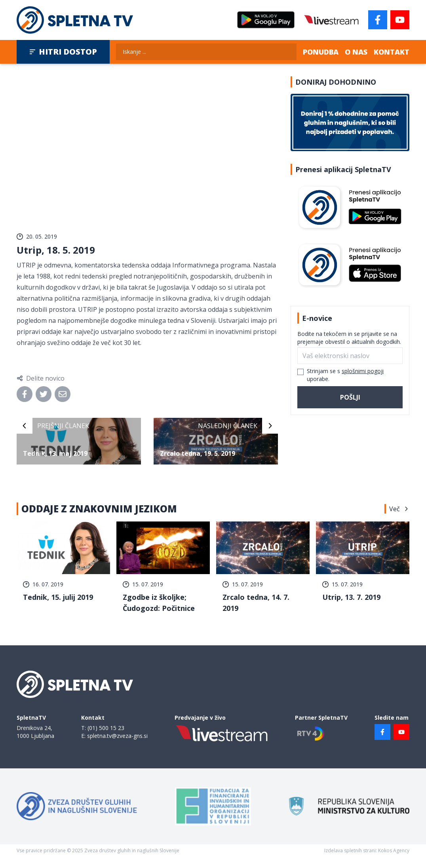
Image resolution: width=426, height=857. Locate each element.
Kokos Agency (393, 850)
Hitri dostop (63, 51)
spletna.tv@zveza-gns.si (117, 735)
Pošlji (350, 397)
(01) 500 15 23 (105, 728)
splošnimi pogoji (363, 371)
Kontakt (391, 52)
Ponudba (321, 52)
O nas (356, 52)
